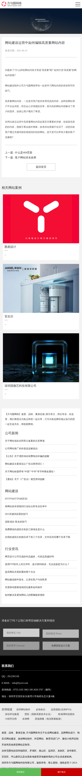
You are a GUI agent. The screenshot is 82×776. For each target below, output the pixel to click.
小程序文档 (11, 719)
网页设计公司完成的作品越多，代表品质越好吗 (29, 556)
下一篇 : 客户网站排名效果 (20, 157)
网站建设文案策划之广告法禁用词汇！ (25, 464)
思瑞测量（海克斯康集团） (49, 719)
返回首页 (41, 166)
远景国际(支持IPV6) (61, 709)
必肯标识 (40, 709)
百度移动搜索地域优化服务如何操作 (23, 587)
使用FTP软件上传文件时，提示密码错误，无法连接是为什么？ (37, 564)
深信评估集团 (12, 714)
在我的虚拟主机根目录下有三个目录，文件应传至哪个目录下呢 (37, 537)
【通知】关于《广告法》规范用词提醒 (25, 479)
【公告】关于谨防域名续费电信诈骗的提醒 (27, 456)
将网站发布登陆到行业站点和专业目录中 (26, 506)
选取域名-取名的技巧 (16, 522)
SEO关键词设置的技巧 (16, 514)
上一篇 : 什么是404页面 (18, 152)
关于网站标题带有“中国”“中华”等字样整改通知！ (30, 471)
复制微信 (20, 772)
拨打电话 (62, 772)
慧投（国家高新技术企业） (39, 714)
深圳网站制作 (23, 709)
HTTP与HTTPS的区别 (16, 498)
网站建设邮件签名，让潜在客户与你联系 (26, 579)
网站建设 (12, 121)
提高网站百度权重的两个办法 (20, 572)
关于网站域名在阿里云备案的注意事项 (25, 441)
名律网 (25, 719)
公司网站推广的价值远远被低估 (21, 448)
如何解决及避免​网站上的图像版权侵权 (25, 595)
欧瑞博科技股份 (66, 714)
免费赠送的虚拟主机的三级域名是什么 (25, 529)
